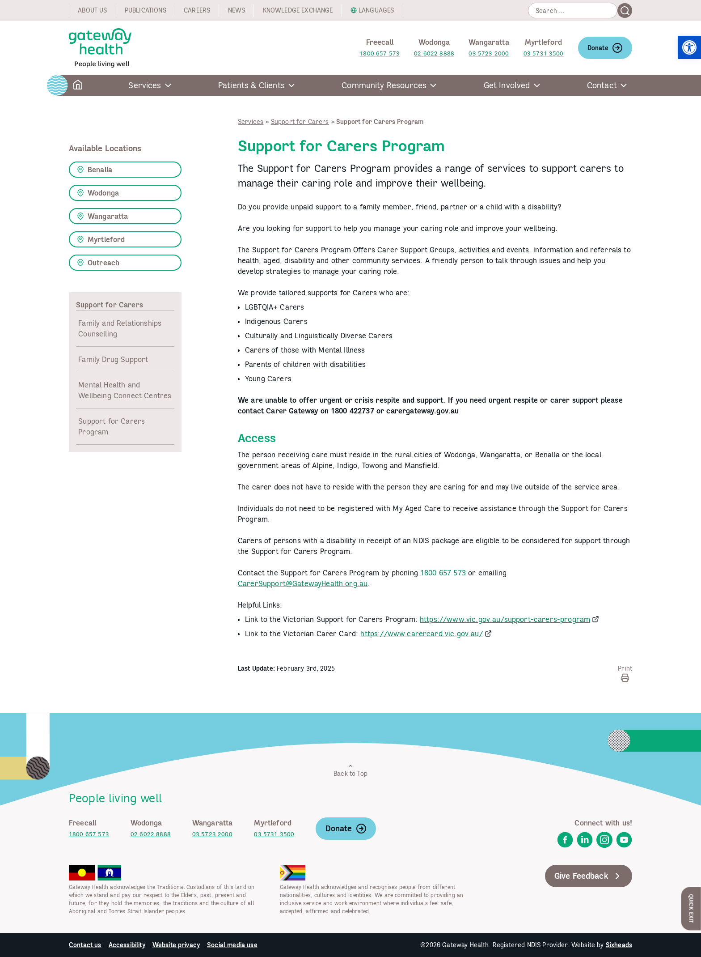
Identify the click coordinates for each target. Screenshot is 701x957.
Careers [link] (197, 10)
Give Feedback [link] (588, 876)
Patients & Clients (251, 85)
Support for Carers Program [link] (111, 426)
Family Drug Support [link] (113, 359)
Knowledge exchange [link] (298, 10)
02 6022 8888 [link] (434, 53)
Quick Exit (691, 908)
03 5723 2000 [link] (489, 53)
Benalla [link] (94, 169)
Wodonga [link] (98, 192)
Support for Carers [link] (300, 122)
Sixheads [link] (619, 945)
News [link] (236, 10)
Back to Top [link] (350, 770)
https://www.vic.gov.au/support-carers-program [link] (505, 619)
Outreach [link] (98, 262)
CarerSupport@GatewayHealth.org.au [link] (302, 583)
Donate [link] (605, 48)
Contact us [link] (85, 945)
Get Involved (507, 85)
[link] (689, 47)
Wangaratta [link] (102, 216)
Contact (602, 85)
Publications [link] (145, 10)
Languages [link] (376, 10)
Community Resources (384, 85)
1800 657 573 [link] (379, 53)
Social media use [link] (232, 945)
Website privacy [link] (176, 945)
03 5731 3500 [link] (544, 53)
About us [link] (92, 10)
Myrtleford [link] (101, 239)
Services (144, 85)
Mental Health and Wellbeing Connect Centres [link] (124, 390)
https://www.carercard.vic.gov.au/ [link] (421, 633)
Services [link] (250, 122)
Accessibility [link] (127, 945)
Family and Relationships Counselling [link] (119, 328)
